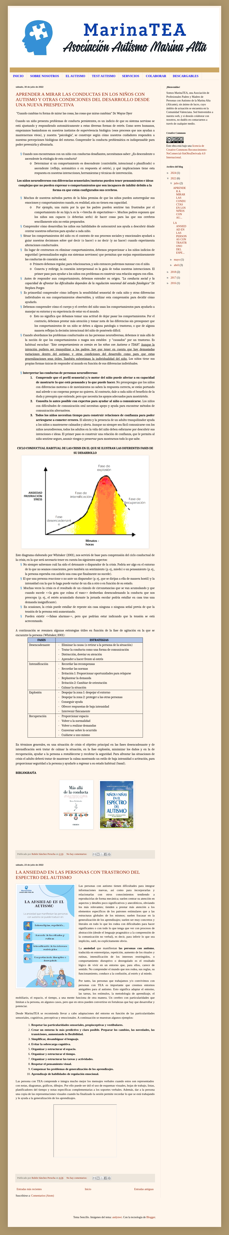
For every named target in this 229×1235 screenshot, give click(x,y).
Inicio (88, 1189)
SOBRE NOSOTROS (44, 76)
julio (176, 183)
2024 (174, 172)
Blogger (150, 1217)
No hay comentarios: (77, 854)
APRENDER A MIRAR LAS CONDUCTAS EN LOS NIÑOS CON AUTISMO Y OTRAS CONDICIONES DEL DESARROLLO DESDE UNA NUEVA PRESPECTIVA (83, 99)
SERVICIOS (130, 76)
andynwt (117, 1217)
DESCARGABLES (185, 76)
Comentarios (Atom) (42, 1195)
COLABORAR (156, 76)
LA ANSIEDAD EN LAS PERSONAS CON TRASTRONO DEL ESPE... (180, 237)
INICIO (18, 76)
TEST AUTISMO (103, 76)
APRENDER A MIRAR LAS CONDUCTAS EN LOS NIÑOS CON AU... (179, 203)
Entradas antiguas (144, 1189)
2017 (174, 277)
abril (176, 265)
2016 (174, 283)
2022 (174, 178)
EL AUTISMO (75, 76)
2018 (174, 271)
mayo (177, 259)
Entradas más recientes (29, 1189)
